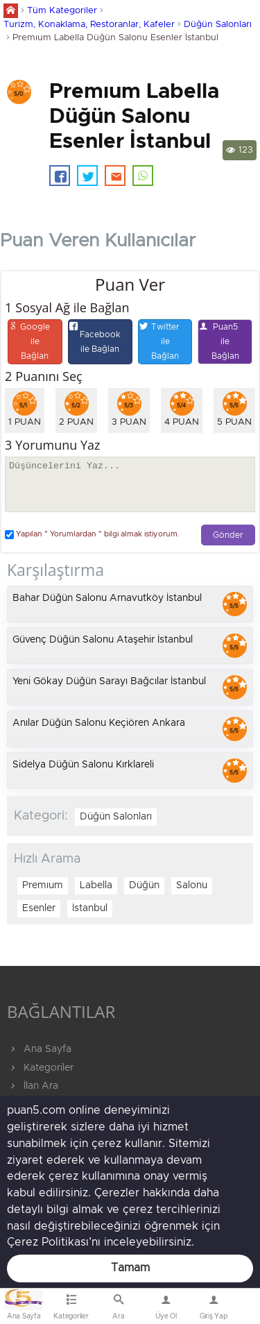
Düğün (144, 885)
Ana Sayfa (39, 1049)
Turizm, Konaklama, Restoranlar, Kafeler (89, 24)
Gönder (228, 535)
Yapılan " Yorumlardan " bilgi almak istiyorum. (92, 534)
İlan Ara (32, 1086)
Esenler (38, 908)
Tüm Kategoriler (62, 10)
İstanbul (89, 908)
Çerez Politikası (48, 1242)
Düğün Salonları (218, 24)
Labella (96, 885)
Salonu (191, 885)
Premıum (42, 885)
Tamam (130, 1267)
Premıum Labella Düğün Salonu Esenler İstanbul (115, 37)
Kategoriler (40, 1068)
